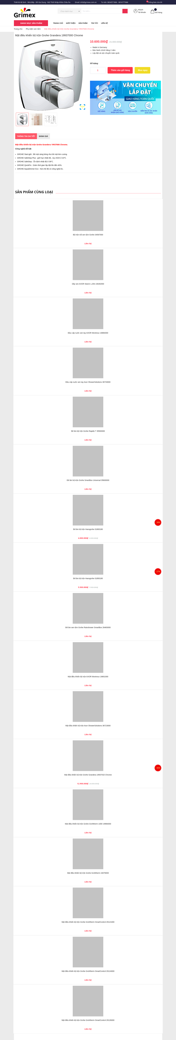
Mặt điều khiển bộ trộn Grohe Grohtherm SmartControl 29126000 (88, 1020)
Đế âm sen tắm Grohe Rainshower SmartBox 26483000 (88, 627)
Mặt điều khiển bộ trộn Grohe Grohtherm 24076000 (88, 873)
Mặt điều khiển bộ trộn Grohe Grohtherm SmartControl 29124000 (88, 971)
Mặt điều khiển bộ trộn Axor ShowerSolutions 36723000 (88, 726)
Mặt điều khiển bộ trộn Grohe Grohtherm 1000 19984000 (88, 824)
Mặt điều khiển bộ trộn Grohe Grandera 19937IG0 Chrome (88, 775)
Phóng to (82, 107)
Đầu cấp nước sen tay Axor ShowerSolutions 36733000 (88, 382)
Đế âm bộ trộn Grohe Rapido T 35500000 (88, 431)
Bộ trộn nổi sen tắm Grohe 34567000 (88, 235)
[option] (50, 75)
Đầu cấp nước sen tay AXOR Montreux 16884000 (88, 333)
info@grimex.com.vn (88, 2)
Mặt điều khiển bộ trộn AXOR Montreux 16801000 (88, 677)
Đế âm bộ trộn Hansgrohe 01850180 (88, 578)
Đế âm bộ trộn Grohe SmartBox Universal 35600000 (88, 480)
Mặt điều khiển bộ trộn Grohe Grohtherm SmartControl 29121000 (88, 922)
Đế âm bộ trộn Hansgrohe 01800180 (88, 529)
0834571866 (112, 2)
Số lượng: (94, 63)
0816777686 (123, 2)
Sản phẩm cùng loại (34, 192)
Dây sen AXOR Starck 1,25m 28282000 (88, 284)
